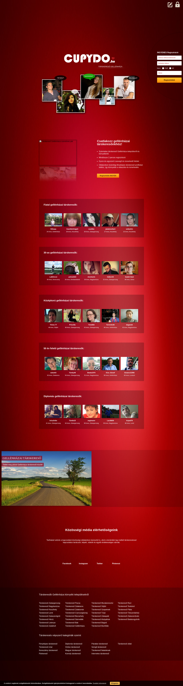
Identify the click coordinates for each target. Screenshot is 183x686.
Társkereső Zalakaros (74, 615)
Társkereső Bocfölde (100, 635)
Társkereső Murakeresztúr (102, 612)
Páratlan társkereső (100, 653)
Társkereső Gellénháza (74, 635)
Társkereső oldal (125, 653)
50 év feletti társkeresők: (64, 357)
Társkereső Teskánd (126, 615)
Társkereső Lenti (46, 622)
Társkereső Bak (71, 632)
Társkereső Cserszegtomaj (76, 622)
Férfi (165, 68)
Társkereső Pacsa (72, 612)
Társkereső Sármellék (74, 628)
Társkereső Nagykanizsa (49, 615)
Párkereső (43, 663)
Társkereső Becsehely (74, 625)
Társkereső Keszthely (48, 619)
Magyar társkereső (73, 659)
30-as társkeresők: (60, 261)
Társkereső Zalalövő (47, 635)
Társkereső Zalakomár (74, 619)
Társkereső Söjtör (99, 615)
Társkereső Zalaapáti (100, 625)
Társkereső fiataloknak (101, 659)
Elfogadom (111, 683)
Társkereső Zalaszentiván (128, 625)
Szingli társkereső (99, 656)
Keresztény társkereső (48, 659)
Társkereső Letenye (47, 632)
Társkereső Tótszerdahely (128, 622)
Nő (171, 68)
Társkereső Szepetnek (101, 619)
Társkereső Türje (99, 622)
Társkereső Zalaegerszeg (49, 612)
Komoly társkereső (73, 663)
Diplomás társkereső (73, 653)
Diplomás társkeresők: (63, 405)
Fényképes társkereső (48, 653)
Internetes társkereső (100, 663)
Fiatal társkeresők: (60, 214)
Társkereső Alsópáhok (101, 628)
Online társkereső (72, 656)
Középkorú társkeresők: (63, 309)
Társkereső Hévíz (46, 628)
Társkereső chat (45, 656)
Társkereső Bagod (99, 632)
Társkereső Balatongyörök (129, 628)
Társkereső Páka (125, 619)
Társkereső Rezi (124, 612)
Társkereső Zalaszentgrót (49, 625)
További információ (95, 683)
